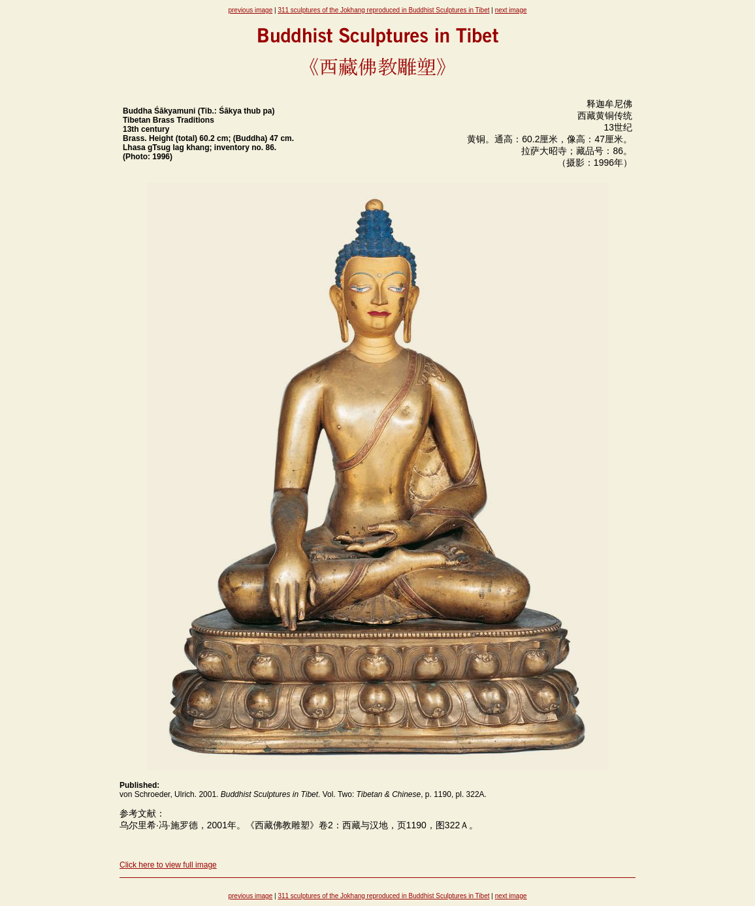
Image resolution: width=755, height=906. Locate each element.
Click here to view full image (168, 864)
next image (511, 10)
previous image (250, 10)
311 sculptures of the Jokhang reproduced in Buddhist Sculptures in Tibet (383, 10)
